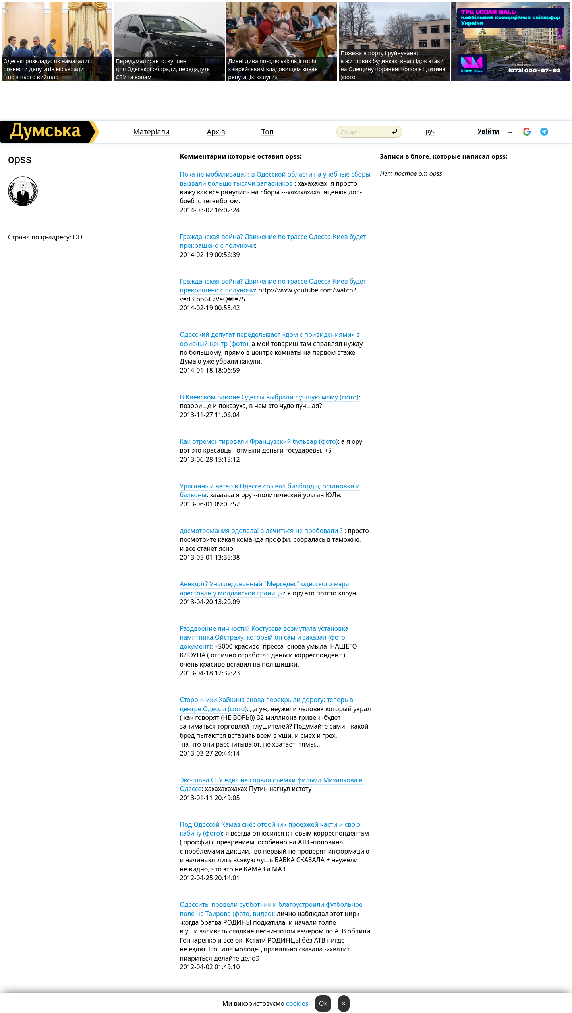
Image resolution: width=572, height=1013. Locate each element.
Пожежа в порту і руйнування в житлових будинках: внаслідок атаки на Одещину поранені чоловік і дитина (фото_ (392, 65)
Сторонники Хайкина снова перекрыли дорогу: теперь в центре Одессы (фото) (266, 704)
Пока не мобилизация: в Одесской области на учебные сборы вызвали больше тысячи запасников (275, 178)
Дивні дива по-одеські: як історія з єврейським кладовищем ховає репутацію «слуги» (272, 69)
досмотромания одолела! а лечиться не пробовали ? (262, 530)
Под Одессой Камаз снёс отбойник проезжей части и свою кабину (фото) (270, 829)
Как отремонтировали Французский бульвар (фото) (259, 441)
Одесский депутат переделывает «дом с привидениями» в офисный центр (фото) (270, 339)
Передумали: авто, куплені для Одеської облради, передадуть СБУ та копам (163, 69)
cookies (297, 1003)
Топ (267, 132)
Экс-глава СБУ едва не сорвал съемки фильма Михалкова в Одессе (271, 784)
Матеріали (151, 132)
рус (430, 130)
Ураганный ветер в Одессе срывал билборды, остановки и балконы (270, 490)
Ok (323, 1003)
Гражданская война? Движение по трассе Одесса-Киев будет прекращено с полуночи (273, 241)
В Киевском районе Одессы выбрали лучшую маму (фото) (269, 397)
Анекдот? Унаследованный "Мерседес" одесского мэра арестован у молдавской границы (264, 588)
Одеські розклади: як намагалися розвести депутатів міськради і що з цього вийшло (48, 69)
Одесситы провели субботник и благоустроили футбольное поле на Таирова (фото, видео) (271, 909)
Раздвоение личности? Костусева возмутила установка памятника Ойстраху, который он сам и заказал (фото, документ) (264, 637)
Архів (216, 132)
